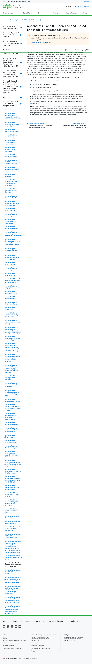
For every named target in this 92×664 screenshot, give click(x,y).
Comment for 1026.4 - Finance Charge (11, 136)
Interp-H (79, 124)
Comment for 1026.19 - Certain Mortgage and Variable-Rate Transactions (13, 234)
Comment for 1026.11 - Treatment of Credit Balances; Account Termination (11, 182)
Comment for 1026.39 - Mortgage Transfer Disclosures (11, 378)
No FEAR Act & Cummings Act (40, 648)
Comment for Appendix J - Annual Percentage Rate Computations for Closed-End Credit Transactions (12, 580)
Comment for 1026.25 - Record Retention (11, 274)
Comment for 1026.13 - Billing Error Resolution (11, 197)
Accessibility (35, 643)
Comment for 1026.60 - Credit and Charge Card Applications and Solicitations (11, 502)
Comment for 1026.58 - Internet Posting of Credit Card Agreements (12, 487)
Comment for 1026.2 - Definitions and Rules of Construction (11, 124)
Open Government (8, 646)
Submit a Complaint (82, 6)
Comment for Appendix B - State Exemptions (12, 522)
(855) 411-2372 (86, 1)
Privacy (5, 637)
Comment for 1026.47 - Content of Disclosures (11, 424)
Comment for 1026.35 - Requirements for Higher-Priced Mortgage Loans (12, 338)
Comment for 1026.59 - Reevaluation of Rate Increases (11, 495)
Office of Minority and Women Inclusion (43, 635)
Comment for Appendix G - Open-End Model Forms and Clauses (13, 557)
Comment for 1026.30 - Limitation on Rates (11, 303)
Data (4, 643)
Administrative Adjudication (40, 637)
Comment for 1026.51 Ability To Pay (11, 436)
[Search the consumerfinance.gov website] (69, 6)
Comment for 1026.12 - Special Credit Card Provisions (11, 191)
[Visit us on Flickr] (20, 627)
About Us (6, 621)
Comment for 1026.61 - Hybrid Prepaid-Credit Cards (11, 511)
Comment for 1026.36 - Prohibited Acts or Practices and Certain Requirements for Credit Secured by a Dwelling (11, 347)
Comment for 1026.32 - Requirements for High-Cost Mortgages (11, 315)
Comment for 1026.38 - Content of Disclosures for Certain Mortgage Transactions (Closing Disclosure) (12, 368)
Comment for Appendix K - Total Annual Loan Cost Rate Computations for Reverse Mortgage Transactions (12, 590)
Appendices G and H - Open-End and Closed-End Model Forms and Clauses (13, 565)
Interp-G (37, 124)
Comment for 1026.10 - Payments (11, 175)
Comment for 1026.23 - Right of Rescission (11, 264)
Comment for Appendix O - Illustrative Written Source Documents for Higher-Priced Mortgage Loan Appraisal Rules (12, 609)
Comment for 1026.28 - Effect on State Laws (11, 292)
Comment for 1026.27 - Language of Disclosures (12, 287)
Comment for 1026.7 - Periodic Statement (11, 156)
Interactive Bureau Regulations (12, 20)
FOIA (4, 635)
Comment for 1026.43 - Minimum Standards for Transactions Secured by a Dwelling (12, 407)
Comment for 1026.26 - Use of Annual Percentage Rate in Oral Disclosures (13, 281)
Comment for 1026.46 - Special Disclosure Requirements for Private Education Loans (12, 416)
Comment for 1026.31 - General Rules (11, 309)
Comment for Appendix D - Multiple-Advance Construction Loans (12, 536)
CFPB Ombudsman (73, 621)
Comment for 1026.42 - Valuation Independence (12, 400)
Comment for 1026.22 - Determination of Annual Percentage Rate (12, 257)
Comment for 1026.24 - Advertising (11, 269)
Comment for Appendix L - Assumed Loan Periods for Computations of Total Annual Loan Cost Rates (12, 600)
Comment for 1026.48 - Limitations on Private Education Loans (11, 430)
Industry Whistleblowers (53, 621)
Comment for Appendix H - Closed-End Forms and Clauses (12, 572)
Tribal (33, 651)
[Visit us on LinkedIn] (12, 627)
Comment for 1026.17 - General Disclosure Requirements (11, 221)
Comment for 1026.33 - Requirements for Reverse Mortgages (12, 322)
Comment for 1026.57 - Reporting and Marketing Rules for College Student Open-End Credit (12, 479)
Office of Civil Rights (37, 646)
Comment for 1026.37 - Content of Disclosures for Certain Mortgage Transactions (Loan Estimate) (12, 358)
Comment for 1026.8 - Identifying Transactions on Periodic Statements (13, 162)
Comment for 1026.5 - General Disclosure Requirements (11, 142)
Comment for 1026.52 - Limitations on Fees (11, 442)
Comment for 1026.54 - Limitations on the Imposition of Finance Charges (11, 454)
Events (37, 621)
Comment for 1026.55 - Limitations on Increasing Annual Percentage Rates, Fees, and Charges (12, 463)
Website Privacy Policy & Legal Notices (15, 640)
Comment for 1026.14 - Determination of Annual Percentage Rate (12, 203)
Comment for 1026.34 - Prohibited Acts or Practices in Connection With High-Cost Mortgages (12, 330)
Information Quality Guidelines (12, 648)
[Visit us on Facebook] (4, 627)
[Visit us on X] (8, 627)
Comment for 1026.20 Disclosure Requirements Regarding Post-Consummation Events (12, 242)
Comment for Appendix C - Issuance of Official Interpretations (12, 529)
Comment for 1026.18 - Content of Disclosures (11, 228)
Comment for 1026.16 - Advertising (11, 215)
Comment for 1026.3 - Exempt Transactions (11, 131)
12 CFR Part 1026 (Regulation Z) (32, 20)
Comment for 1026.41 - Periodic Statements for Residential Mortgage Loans (11, 393)
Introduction (8, 110)
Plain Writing (35, 640)
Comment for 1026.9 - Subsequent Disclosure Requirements (11, 169)
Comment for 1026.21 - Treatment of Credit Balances (11, 250)
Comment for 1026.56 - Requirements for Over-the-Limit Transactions (13, 471)
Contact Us (17, 621)
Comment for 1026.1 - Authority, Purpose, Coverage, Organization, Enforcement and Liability (12, 116)
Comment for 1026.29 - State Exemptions (11, 298)
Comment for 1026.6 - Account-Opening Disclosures (11, 149)
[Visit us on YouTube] (16, 627)
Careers (28, 621)
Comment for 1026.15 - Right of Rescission (11, 210)
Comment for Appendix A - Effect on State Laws (12, 517)
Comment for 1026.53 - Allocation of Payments (11, 447)
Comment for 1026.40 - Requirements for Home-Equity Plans (12, 385)
